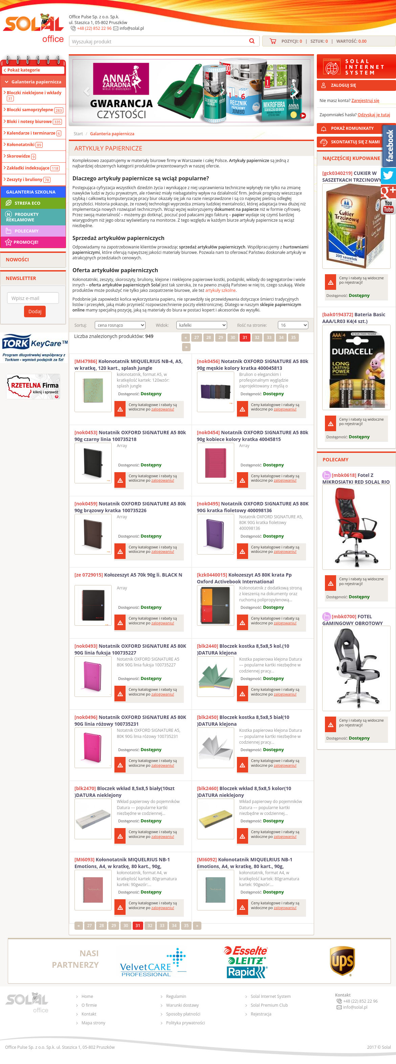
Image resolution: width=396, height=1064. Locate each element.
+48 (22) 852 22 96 (94, 28)
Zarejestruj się (365, 100)
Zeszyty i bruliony (28, 180)
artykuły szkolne (220, 290)
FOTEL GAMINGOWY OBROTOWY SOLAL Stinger (352, 619)
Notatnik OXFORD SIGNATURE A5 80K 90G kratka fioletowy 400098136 (253, 507)
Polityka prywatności (185, 1023)
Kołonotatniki (25, 145)
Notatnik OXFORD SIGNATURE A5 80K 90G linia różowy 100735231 (130, 720)
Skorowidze (21, 156)
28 (208, 337)
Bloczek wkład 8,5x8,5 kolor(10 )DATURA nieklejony (244, 791)
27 (196, 337)
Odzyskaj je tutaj (374, 115)
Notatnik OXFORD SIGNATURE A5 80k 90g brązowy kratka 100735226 (130, 507)
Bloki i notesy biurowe (34, 122)
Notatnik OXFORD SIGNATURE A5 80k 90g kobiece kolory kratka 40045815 (252, 435)
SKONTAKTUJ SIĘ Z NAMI (355, 142)
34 (281, 337)
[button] (87, 91)
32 (257, 337)
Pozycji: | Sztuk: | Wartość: (324, 41)
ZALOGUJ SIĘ (343, 85)
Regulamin (176, 996)
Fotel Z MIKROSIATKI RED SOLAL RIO (356, 477)
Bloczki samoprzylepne (35, 110)
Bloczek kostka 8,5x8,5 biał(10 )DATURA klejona (243, 720)
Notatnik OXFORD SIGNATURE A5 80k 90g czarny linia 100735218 (130, 435)
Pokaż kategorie (23, 70)
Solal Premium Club (269, 1005)
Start (78, 134)
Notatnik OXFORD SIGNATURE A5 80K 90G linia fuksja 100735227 (130, 649)
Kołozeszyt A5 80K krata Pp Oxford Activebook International (244, 578)
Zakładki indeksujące (33, 168)
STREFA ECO (22, 203)
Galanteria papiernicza (36, 82)
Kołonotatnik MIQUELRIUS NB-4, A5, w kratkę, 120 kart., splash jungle (128, 364)
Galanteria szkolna (31, 192)
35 (293, 337)
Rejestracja (261, 1014)
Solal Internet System (271, 996)
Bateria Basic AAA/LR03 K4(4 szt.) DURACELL (353, 318)
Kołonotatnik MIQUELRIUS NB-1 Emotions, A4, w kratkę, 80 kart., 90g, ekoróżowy (122, 863)
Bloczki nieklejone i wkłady (34, 95)
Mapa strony (93, 1023)
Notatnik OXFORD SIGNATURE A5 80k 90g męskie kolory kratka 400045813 (252, 364)
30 (232, 337)
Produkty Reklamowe (21, 216)
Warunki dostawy (182, 1005)
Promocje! (21, 242)
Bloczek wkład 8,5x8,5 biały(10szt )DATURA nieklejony (124, 791)
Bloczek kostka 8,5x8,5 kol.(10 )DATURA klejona (243, 649)
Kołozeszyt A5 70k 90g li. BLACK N (128, 574)
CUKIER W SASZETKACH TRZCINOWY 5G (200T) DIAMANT (355, 176)
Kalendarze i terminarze (34, 133)
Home (87, 996)
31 (245, 337)
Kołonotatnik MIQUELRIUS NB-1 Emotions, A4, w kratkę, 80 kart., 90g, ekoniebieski (244, 863)
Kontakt (89, 1014)
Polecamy (21, 230)
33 (269, 337)
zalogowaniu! (162, 408)
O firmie (89, 1005)
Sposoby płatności (183, 1014)
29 (220, 337)
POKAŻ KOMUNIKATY (362, 127)
